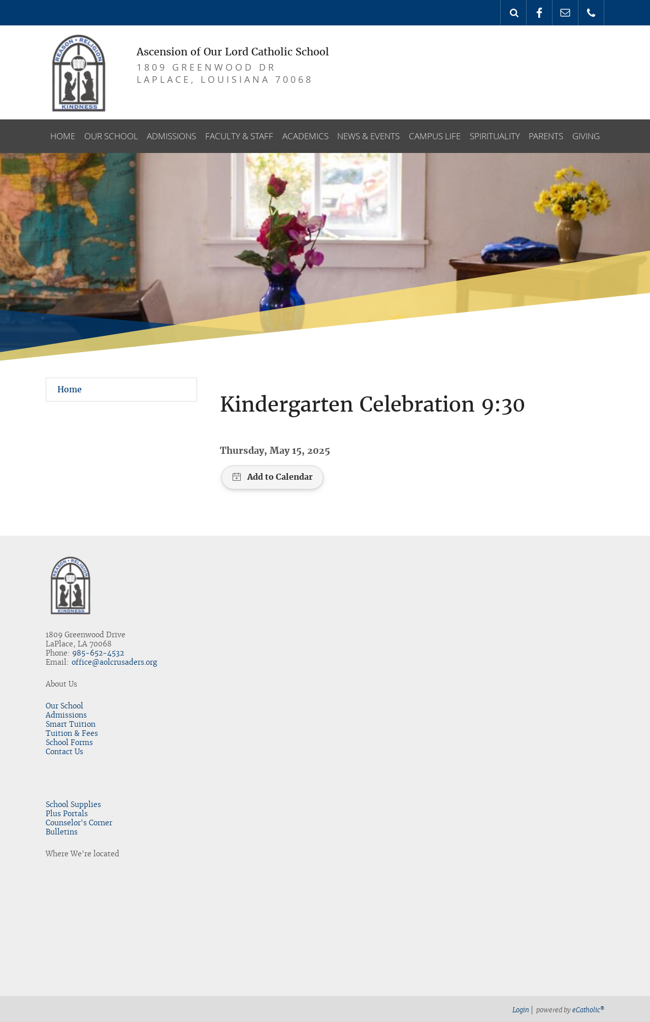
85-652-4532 (100, 653)
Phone (591, 12)
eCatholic (588, 1010)
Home (69, 389)
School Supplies (73, 804)
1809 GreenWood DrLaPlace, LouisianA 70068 (225, 73)
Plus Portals (67, 813)
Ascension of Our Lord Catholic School (233, 51)
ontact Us (66, 751)
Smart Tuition (70, 724)
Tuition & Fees (72, 733)
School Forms (69, 742)
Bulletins (62, 832)
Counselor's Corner (79, 822)
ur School (67, 705)
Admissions (66, 715)
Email (565, 12)
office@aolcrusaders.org (114, 662)
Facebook (539, 12)
